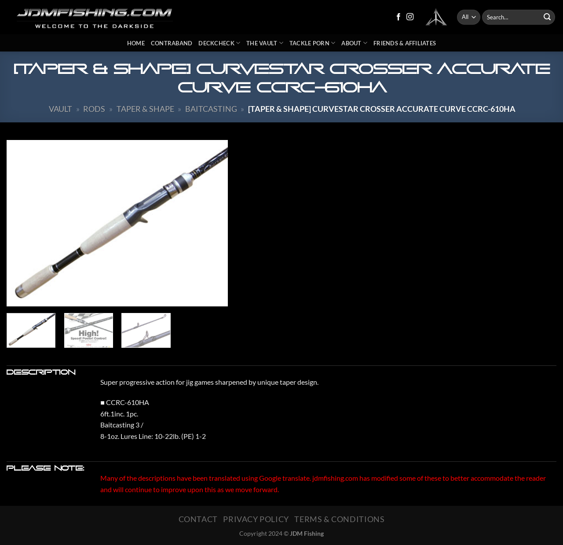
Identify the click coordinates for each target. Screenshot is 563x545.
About (354, 43)
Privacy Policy (256, 519)
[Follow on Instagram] (409, 17)
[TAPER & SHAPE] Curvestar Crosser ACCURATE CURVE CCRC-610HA (381, 109)
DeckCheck (219, 43)
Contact (198, 519)
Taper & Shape (145, 109)
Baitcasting (211, 109)
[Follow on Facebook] (398, 17)
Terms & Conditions (339, 519)
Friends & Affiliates (404, 43)
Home (136, 43)
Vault (60, 109)
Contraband (172, 43)
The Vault (264, 43)
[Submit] (547, 17)
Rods (94, 109)
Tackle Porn (312, 43)
